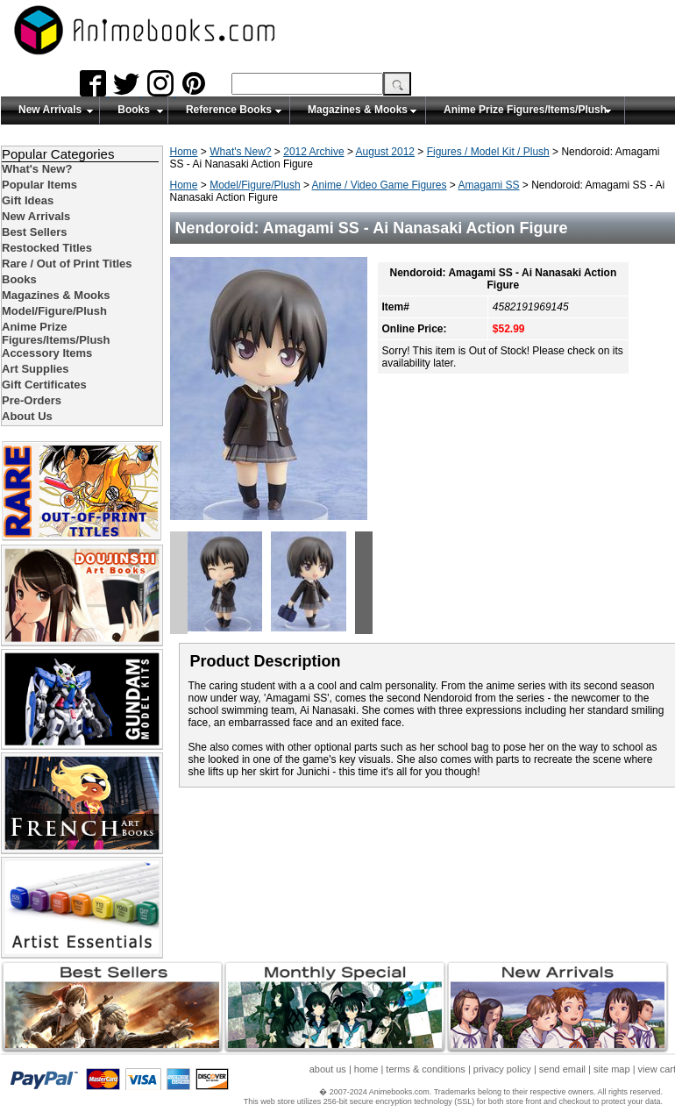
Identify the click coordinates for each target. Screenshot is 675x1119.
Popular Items (39, 184)
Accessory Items (47, 353)
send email (562, 1069)
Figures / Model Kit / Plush (488, 152)
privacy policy (502, 1069)
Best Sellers (34, 232)
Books (133, 109)
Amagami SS (488, 185)
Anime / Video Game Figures (379, 185)
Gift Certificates (44, 384)
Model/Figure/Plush (255, 185)
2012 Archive (313, 152)
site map (611, 1069)
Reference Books (229, 109)
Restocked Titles (47, 247)
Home (184, 152)
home (366, 1069)
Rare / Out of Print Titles (67, 263)
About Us (27, 416)
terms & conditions (425, 1069)
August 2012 (385, 152)
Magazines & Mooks (358, 109)
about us (327, 1069)
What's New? (240, 152)
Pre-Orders (31, 400)
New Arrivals (50, 109)
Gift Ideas (27, 200)
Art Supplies (35, 368)
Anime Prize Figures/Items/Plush (525, 109)
